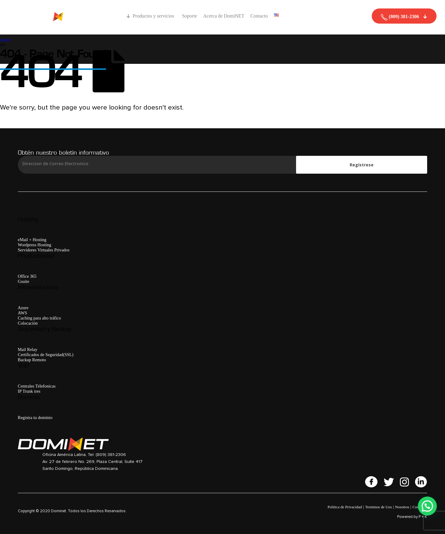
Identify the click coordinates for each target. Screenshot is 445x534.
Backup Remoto (32, 359)
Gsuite (23, 281)
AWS (22, 312)
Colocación (28, 323)
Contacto (259, 15)
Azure (23, 307)
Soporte (189, 15)
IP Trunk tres (29, 391)
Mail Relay (27, 349)
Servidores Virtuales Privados (44, 249)
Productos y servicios (154, 15)
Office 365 (27, 276)
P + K (423, 517)
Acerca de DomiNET (223, 15)
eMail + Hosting (32, 239)
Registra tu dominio (35, 417)
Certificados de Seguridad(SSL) (46, 354)
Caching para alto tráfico (39, 318)
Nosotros (402, 507)
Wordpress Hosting (34, 244)
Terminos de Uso (378, 507)
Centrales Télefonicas (37, 386)
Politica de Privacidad (345, 507)
